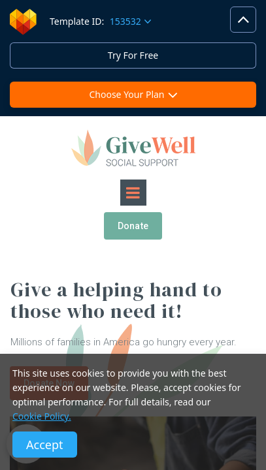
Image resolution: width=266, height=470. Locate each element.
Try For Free (133, 55)
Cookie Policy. (41, 416)
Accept (44, 444)
